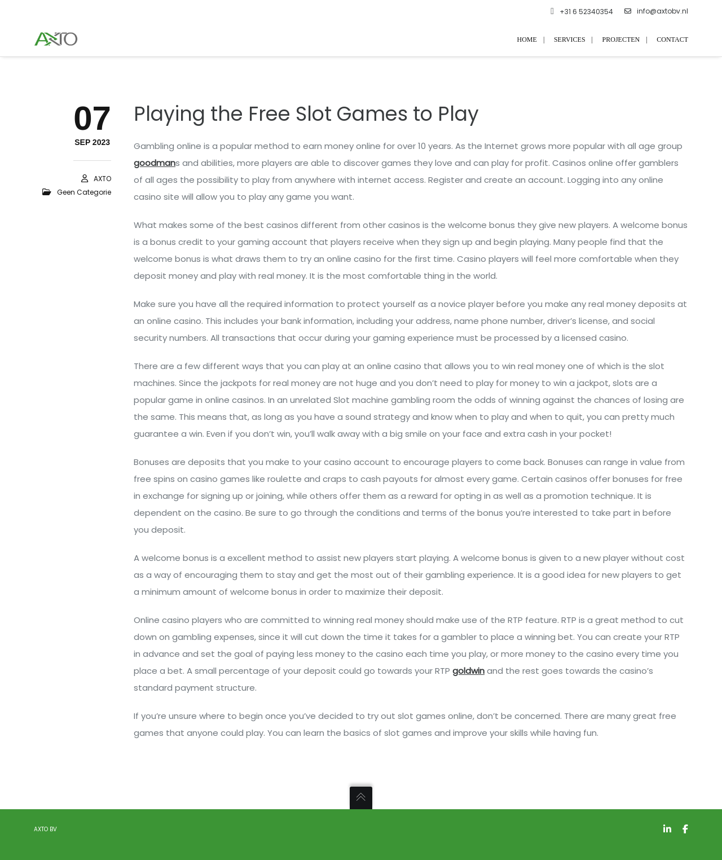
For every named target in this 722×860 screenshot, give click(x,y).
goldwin (468, 671)
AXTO (102, 178)
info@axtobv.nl (656, 11)
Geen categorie (84, 192)
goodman (154, 163)
